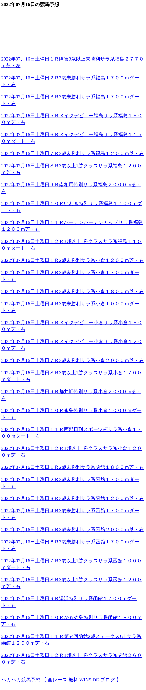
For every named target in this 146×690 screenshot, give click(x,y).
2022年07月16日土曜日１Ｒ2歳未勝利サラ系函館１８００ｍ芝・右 (72, 467)
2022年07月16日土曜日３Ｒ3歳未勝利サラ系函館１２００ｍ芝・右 (72, 498)
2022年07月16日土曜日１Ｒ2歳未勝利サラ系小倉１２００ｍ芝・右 (72, 260)
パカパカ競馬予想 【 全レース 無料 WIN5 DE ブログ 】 (61, 679)
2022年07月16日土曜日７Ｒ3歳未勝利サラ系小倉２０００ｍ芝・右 (72, 360)
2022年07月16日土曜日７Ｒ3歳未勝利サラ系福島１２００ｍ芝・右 (72, 153)
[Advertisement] (73, 29)
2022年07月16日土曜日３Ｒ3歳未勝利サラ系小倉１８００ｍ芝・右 (72, 291)
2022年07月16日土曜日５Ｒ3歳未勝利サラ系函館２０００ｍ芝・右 (72, 529)
